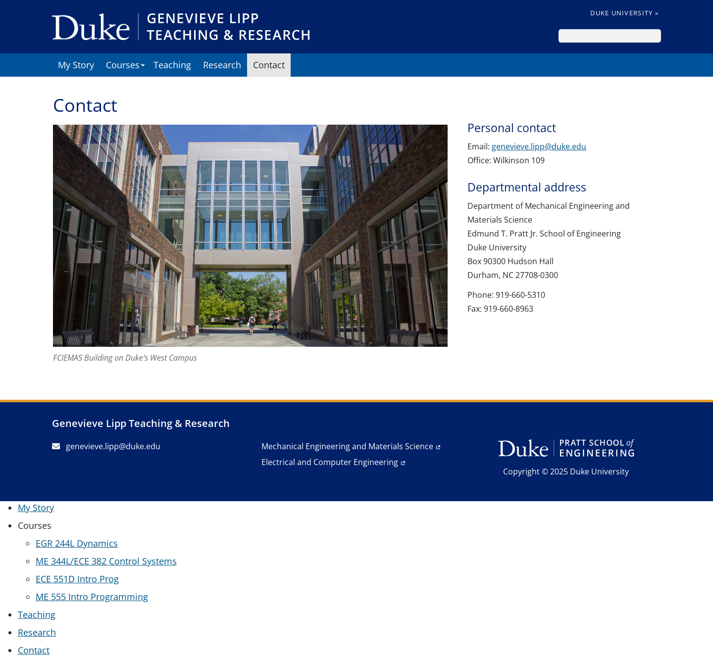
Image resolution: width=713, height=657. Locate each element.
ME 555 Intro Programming (92, 597)
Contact (269, 65)
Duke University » (624, 12)
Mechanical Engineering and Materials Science (347, 446)
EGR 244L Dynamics (77, 543)
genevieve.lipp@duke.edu (539, 146)
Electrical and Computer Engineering (329, 462)
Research (222, 65)
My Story (76, 65)
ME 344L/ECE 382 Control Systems (106, 561)
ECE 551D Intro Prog (77, 579)
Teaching (172, 65)
